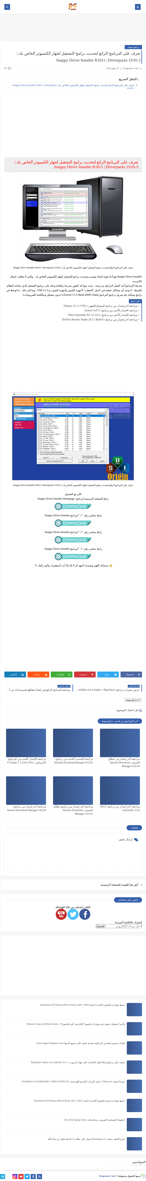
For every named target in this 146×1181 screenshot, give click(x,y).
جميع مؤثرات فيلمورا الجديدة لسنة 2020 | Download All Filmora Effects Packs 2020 (82, 1004)
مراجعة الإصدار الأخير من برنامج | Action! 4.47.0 (111, 310)
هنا (131, 884)
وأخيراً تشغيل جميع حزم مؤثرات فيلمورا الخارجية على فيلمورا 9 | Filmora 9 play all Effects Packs (76, 1024)
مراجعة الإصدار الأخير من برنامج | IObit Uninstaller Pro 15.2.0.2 (103, 315)
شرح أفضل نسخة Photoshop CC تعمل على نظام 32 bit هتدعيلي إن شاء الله (86, 1139)
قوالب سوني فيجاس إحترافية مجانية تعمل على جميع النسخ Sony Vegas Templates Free (80, 1043)
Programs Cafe (107, 1176)
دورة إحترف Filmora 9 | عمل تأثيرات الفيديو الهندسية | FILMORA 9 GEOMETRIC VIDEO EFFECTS (73, 1081)
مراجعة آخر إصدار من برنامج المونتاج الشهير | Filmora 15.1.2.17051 (101, 305)
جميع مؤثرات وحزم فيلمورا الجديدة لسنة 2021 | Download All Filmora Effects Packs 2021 (79, 1100)
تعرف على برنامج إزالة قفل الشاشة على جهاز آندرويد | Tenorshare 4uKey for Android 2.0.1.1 (78, 1062)
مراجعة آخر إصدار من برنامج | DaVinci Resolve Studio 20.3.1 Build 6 (100, 319)
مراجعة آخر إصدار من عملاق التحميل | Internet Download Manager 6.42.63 (124, 763)
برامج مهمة (133, 47)
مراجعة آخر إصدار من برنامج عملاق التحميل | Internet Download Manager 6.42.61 (73, 810)
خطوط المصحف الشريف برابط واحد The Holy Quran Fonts (94, 1119)
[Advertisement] (73, 122)
